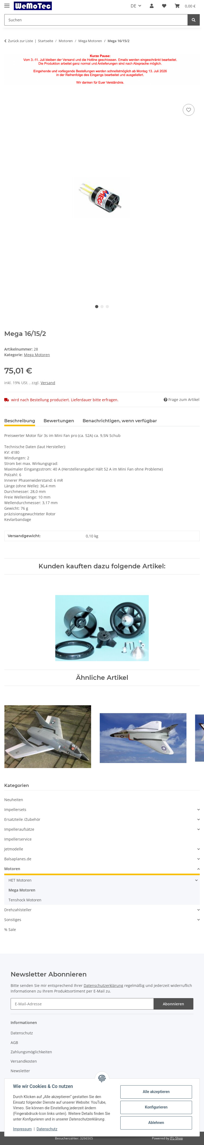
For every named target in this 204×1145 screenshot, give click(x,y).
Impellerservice (18, 839)
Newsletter (20, 1070)
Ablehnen (156, 1122)
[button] (152, 6)
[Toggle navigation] (7, 3)
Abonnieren (173, 1003)
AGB (14, 1042)
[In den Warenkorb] (8, 97)
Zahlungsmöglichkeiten (31, 1051)
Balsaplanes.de (17, 858)
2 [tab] (102, 306)
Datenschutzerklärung (103, 985)
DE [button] (133, 6)
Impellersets (15, 809)
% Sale (10, 929)
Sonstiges (12, 919)
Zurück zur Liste (20, 40)
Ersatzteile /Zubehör (22, 819)
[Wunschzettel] (164, 6)
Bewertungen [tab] (59, 420)
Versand (48, 382)
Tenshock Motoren (24, 899)
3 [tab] (107, 306)
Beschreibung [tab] (19, 420)
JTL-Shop (176, 1138)
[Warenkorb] (185, 6)
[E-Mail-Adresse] (82, 1004)
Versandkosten (24, 1061)
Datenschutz (22, 1032)
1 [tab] (96, 306)
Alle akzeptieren (156, 1092)
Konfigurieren (156, 1107)
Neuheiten (13, 799)
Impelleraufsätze (19, 829)
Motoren (12, 868)
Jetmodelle (13, 848)
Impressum (22, 1129)
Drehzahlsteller (18, 909)
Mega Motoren (37, 354)
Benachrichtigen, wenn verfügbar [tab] (120, 420)
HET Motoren (20, 880)
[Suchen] (96, 20)
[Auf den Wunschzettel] (188, 110)
